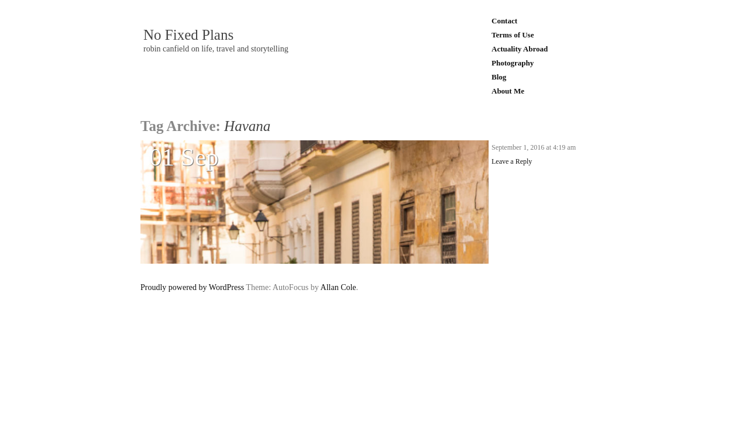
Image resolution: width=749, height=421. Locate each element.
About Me (508, 91)
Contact (504, 20)
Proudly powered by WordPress (192, 287)
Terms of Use (513, 34)
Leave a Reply (512, 161)
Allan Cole (338, 287)
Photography (513, 62)
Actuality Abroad (520, 48)
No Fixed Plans (188, 35)
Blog (499, 77)
